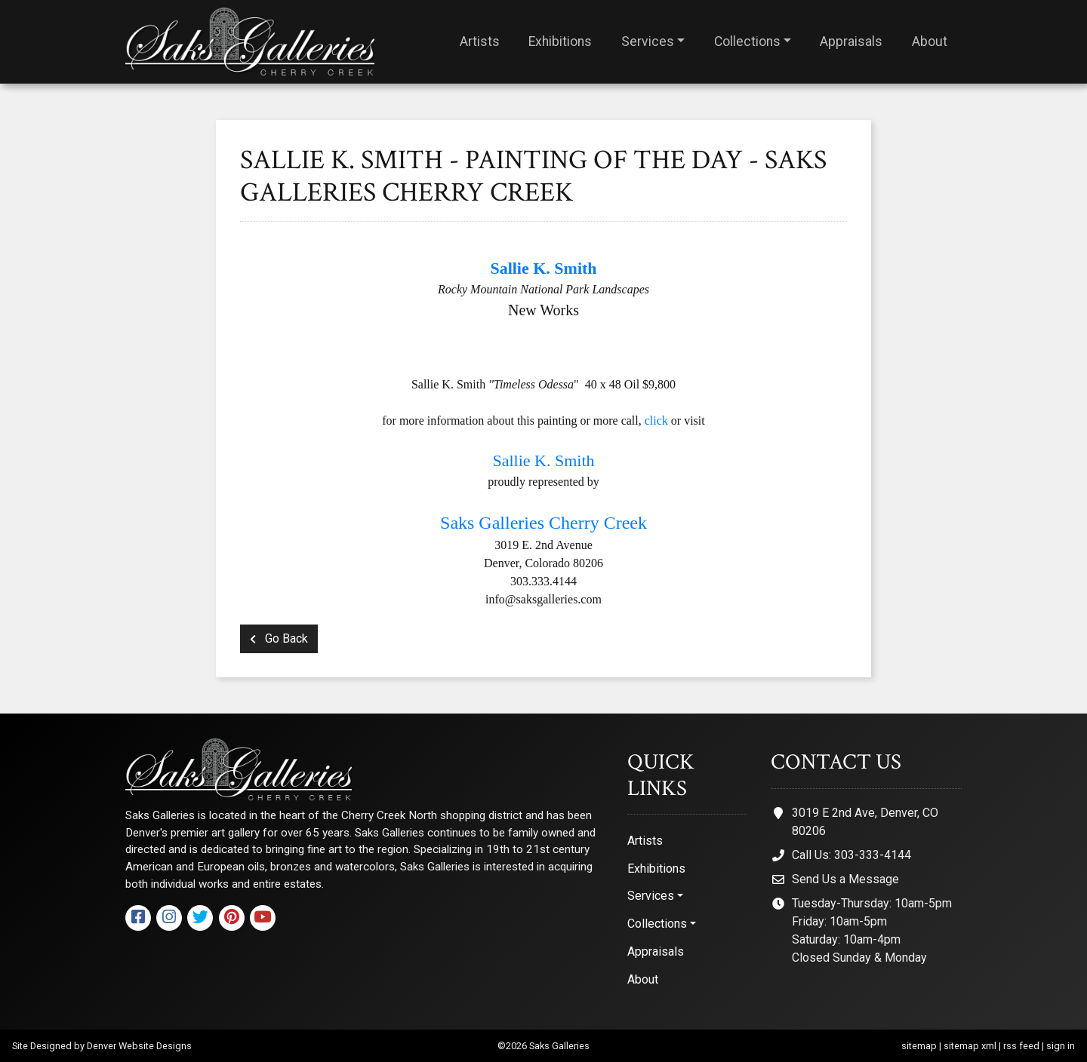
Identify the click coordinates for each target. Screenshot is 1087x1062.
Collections (747, 41)
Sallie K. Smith (543, 460)
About (929, 41)
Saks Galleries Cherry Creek (543, 523)
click (656, 420)
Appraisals (851, 41)
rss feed (1021, 1045)
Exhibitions (560, 41)
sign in (1060, 1045)
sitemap (919, 1045)
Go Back (279, 638)
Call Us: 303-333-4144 (851, 855)
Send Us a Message (845, 879)
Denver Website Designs (139, 1045)
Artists (480, 41)
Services (647, 41)
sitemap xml (970, 1045)
